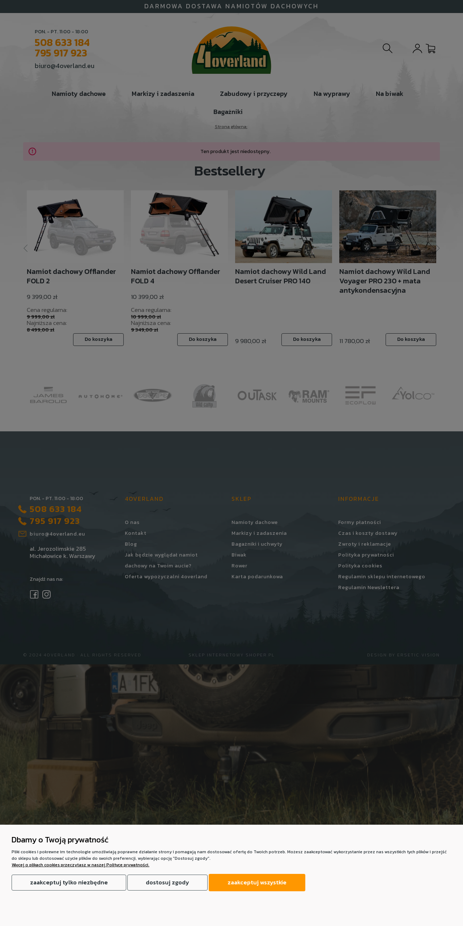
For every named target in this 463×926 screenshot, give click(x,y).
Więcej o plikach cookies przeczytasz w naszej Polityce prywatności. (80, 865)
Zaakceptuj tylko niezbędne (69, 882)
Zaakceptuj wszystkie (257, 882)
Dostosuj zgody (167, 882)
